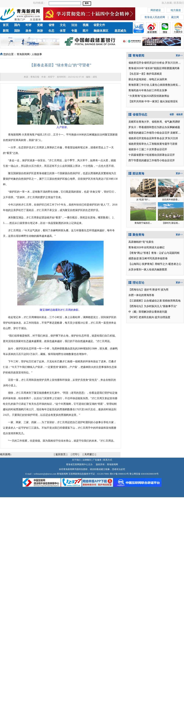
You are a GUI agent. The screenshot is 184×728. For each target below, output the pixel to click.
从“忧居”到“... (143, 199)
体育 (63, 30)
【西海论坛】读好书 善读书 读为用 (148, 289)
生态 (51, 30)
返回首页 (60, 454)
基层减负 (120, 30)
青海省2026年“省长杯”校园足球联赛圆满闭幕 (154, 68)
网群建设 (156, 10)
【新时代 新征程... (171, 223)
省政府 (179, 114)
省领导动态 (137, 114)
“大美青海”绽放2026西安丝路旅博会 (148, 96)
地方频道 (176, 10)
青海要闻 (136, 55)
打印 (75, 454)
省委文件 (99, 25)
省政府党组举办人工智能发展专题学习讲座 (152, 143)
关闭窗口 (89, 454)
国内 (17, 25)
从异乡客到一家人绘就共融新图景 (147, 269)
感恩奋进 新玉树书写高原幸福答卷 (148, 258)
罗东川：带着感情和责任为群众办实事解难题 (154, 127)
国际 (17, 30)
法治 (74, 25)
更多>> (179, 55)
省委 (171, 114)
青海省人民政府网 (154, 17)
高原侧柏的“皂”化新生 (141, 242)
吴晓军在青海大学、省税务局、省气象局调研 (154, 121)
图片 (86, 30)
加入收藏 (167, 2)
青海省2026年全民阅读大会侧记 (146, 247)
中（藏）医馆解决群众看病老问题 (147, 311)
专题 (74, 30)
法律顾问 (86, 460)
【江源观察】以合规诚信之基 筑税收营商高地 (154, 300)
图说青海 (136, 173)
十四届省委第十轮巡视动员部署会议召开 (151, 155)
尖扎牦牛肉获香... (170, 199)
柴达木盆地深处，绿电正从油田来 (147, 79)
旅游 (40, 30)
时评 (28, 25)
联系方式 (107, 460)
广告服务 (97, 460)
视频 (86, 25)
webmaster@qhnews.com (45, 474)
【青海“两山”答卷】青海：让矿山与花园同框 (154, 253)
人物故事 (37, 54)
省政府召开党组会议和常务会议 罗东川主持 (153, 138)
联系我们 (179, 2)
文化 (63, 25)
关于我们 (76, 460)
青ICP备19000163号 (119, 474)
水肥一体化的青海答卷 (141, 295)
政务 (28, 30)
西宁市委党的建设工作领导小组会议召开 (151, 160)
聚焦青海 (136, 234)
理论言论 (136, 282)
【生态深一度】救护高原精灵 (145, 73)
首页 (6, 25)
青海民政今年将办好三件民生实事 (147, 90)
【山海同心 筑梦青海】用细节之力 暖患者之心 (154, 264)
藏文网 (175, 17)
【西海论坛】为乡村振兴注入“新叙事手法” (152, 306)
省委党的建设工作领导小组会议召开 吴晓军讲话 (155, 132)
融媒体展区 (101, 30)
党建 (40, 25)
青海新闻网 (23, 54)
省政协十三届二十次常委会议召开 (147, 149)
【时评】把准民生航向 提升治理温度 (149, 317)
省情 (51, 25)
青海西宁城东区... (143, 223)
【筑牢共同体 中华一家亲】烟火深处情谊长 (153, 101)
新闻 (6, 30)
